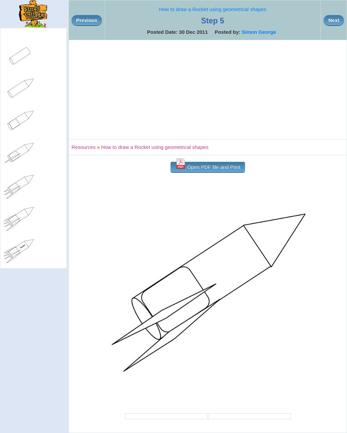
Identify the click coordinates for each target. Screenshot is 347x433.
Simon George (259, 32)
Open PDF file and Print (207, 166)
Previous (86, 20)
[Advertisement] (208, 90)
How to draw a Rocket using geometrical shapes (212, 9)
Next (333, 20)
